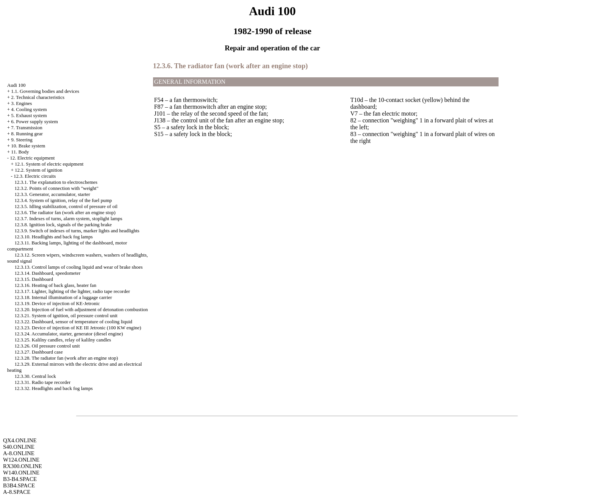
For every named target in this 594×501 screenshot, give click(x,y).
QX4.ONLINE (20, 440)
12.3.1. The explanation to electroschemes (55, 182)
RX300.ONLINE (22, 466)
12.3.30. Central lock (35, 376)
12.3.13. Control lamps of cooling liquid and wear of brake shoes (78, 267)
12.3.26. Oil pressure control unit (47, 346)
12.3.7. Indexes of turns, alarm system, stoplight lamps (68, 218)
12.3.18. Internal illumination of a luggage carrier (63, 297)
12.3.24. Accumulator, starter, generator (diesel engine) (68, 334)
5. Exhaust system (29, 115)
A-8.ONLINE (18, 453)
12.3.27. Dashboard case (38, 352)
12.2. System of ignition (38, 170)
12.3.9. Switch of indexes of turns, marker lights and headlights (76, 230)
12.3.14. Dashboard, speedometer (47, 273)
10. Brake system (28, 146)
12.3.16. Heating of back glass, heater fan (55, 285)
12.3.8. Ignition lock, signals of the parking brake (63, 224)
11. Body (20, 152)
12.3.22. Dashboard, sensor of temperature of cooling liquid (73, 321)
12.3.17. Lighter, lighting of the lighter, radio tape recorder (72, 291)
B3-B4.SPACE (20, 479)
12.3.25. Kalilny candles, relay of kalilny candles (62, 340)
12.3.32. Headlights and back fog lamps (53, 388)
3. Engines (21, 103)
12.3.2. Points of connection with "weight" (56, 188)
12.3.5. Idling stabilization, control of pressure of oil (65, 206)
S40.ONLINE (18, 447)
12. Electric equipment (32, 158)
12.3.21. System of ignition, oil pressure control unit (65, 315)
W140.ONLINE (21, 473)
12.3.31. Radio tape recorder (42, 382)
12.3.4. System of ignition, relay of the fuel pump (63, 200)
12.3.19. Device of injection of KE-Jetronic (57, 303)
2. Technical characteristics (37, 97)
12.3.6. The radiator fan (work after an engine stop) (65, 212)
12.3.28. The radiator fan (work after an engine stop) (66, 358)
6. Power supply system (34, 121)
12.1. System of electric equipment (49, 164)
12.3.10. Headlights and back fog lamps (53, 237)
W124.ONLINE (21, 460)
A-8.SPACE (16, 492)
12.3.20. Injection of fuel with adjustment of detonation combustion (81, 309)
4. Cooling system (29, 109)
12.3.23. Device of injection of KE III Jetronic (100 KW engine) (77, 327)
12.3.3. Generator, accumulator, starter (52, 194)
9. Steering (21, 139)
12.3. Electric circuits (35, 176)
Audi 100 (16, 85)
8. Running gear (26, 133)
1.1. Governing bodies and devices (45, 91)
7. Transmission (26, 127)
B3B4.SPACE (19, 485)
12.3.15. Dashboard (33, 279)
